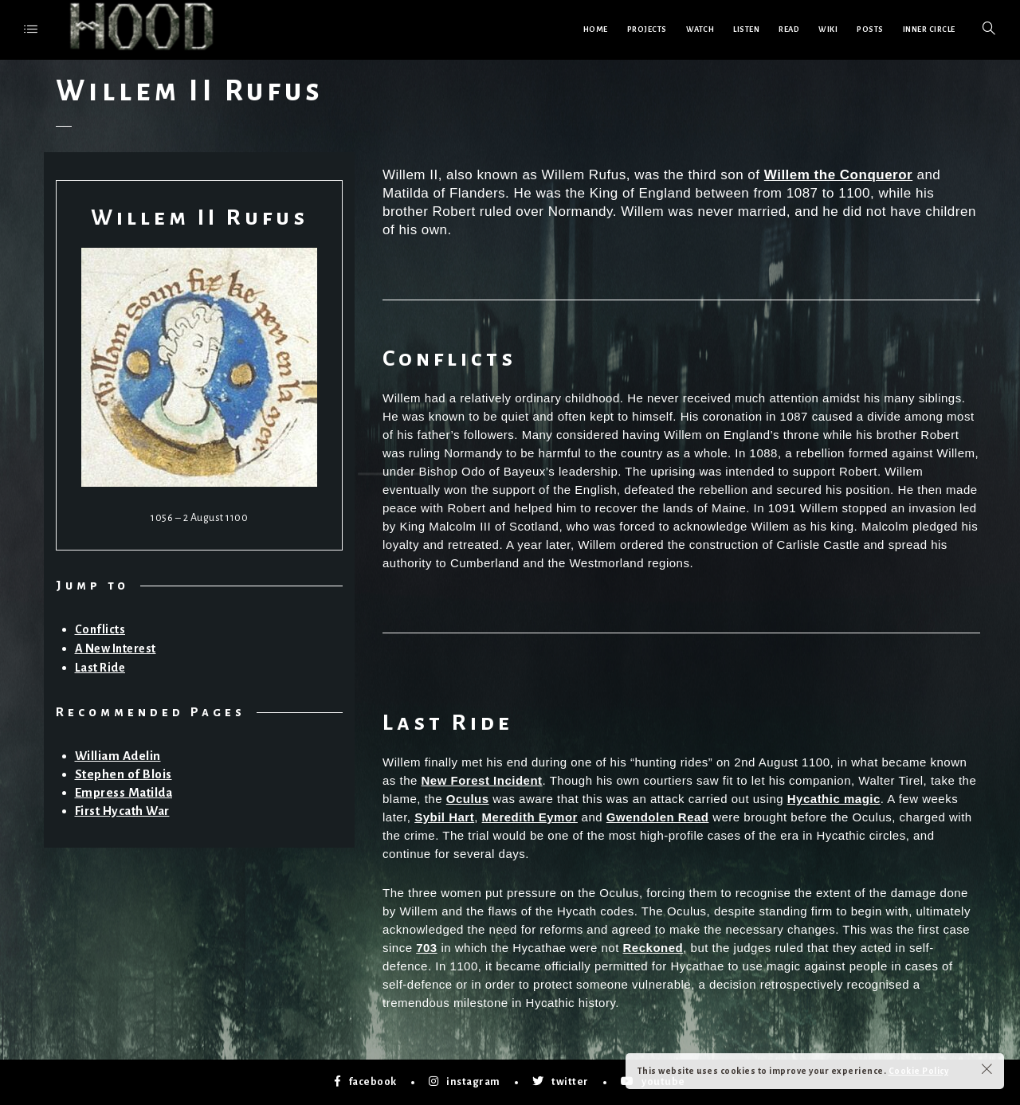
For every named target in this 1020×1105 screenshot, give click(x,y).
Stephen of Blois (123, 774)
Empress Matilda (124, 792)
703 (426, 947)
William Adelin (118, 755)
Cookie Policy (919, 1071)
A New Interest (115, 648)
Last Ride (100, 667)
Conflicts (100, 629)
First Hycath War (122, 810)
